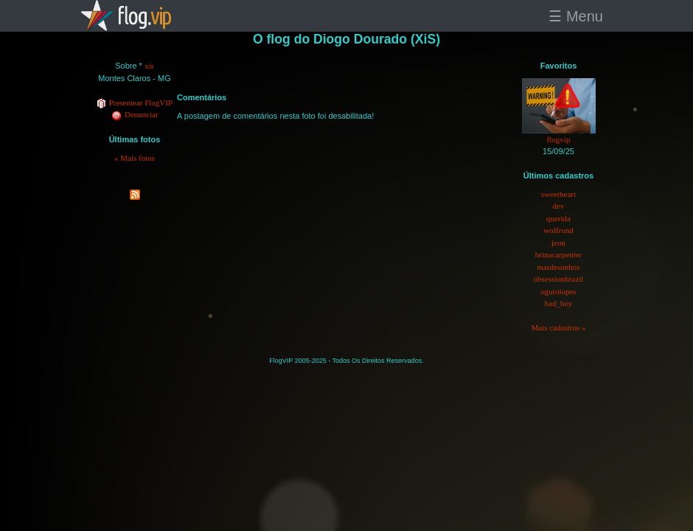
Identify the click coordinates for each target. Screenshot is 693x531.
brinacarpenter (558, 254)
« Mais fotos (134, 157)
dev (559, 205)
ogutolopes (558, 291)
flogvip (559, 139)
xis (149, 65)
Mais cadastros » (559, 327)
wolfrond (558, 230)
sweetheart (558, 194)
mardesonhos (558, 267)
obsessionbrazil (559, 278)
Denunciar (135, 114)
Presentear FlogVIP (135, 102)
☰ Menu (576, 16)
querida (558, 218)
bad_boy (559, 303)
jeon (558, 242)
